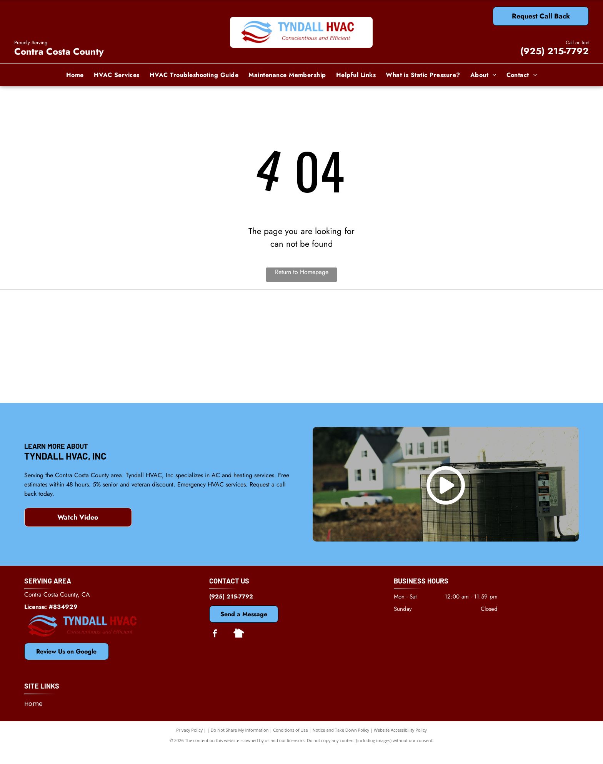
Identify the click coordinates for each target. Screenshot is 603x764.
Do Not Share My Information (240, 744)
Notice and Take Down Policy (341, 744)
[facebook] (215, 649)
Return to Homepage (301, 271)
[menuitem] (75, 74)
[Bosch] (116, 382)
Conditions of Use (290, 744)
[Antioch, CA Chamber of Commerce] (486, 382)
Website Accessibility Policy (400, 744)
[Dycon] (486, 325)
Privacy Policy (189, 744)
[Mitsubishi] (301, 325)
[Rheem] (301, 382)
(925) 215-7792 (554, 51)
